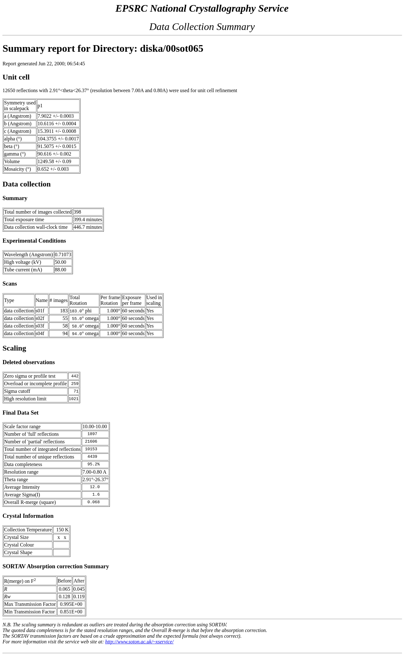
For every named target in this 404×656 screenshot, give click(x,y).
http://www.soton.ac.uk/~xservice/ (139, 641)
